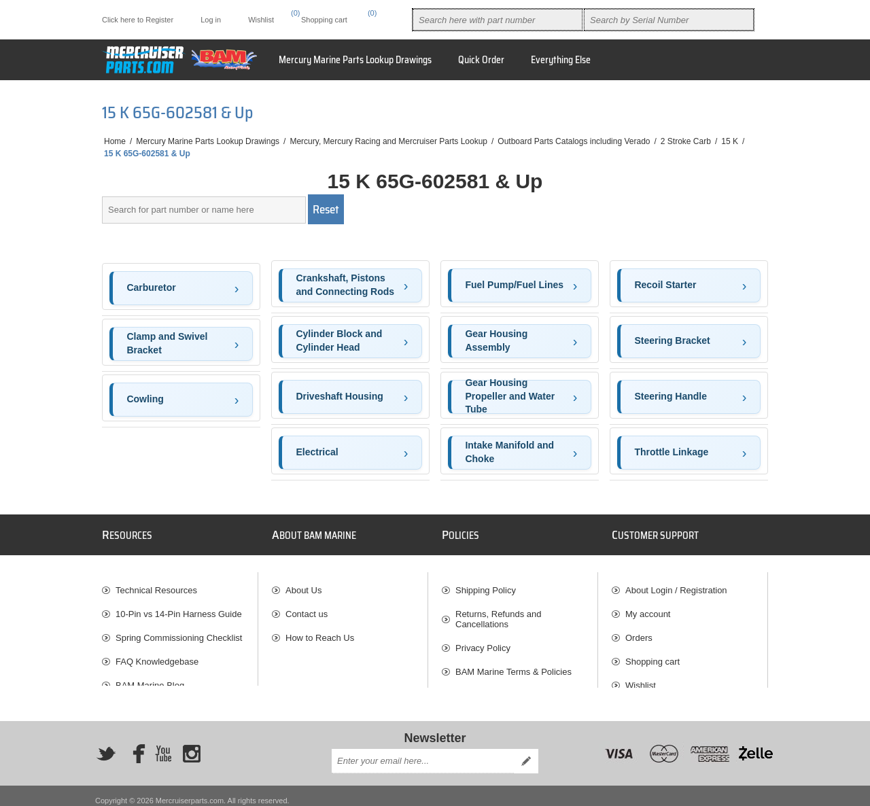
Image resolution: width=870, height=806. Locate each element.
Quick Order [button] (481, 59)
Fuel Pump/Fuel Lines (514, 284)
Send (526, 751)
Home (115, 141)
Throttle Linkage (671, 451)
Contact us (306, 608)
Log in (211, 20)
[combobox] (497, 20)
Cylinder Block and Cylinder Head (339, 340)
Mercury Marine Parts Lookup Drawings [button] (355, 59)
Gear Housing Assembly (496, 340)
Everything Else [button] (561, 59)
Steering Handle (670, 396)
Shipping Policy (485, 584)
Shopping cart (652, 655)
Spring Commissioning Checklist (179, 632)
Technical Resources (156, 584)
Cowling (144, 398)
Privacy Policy (482, 642)
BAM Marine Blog (150, 679)
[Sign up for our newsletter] (423, 751)
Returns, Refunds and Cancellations (498, 613)
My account (647, 608)
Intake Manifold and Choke (509, 452)
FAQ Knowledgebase (157, 655)
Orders (638, 632)
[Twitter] (106, 743)
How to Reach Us (319, 632)
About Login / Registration (676, 584)
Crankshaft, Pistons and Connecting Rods (345, 285)
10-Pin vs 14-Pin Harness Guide (179, 608)
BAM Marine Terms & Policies (513, 666)
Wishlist (640, 679)
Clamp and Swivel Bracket (166, 343)
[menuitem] (180, 584)
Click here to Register (137, 20)
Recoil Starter (665, 284)
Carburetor (150, 287)
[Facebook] (134, 743)
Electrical (317, 451)
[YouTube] (163, 743)
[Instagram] (192, 743)
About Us (303, 584)
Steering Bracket (672, 340)
